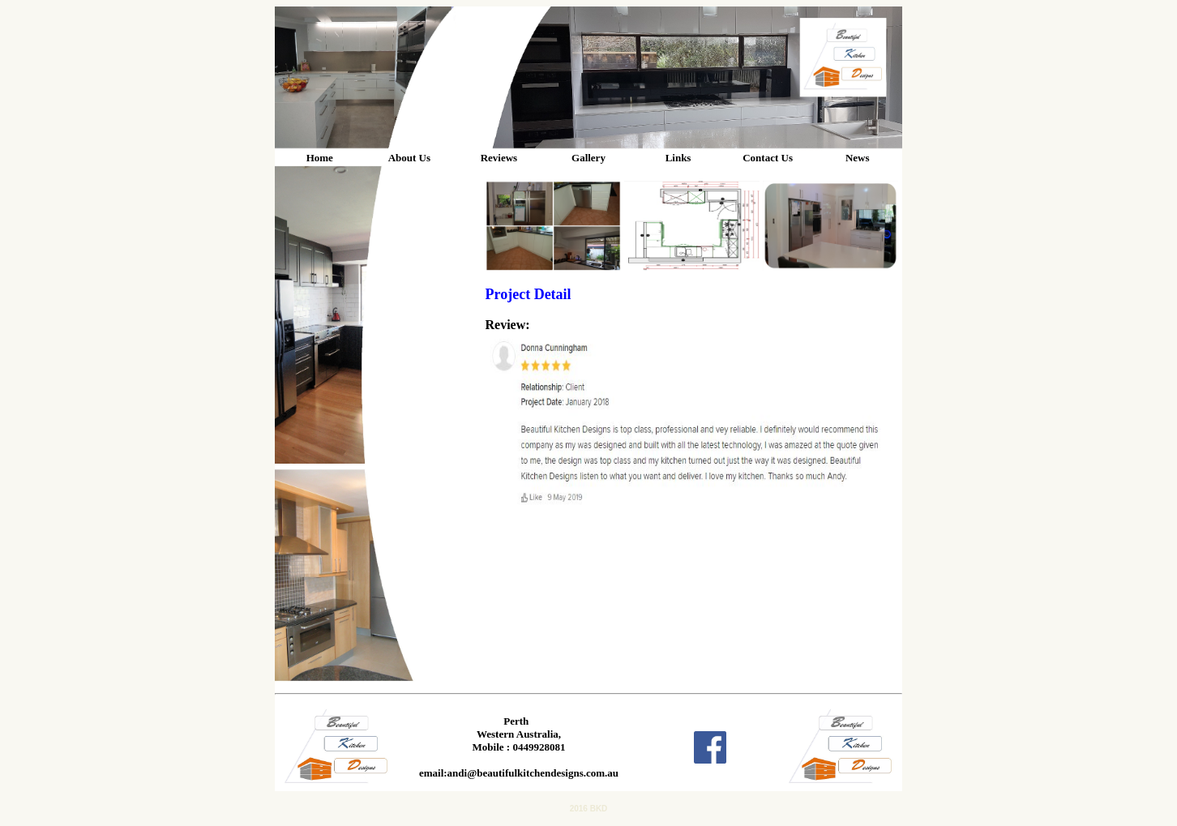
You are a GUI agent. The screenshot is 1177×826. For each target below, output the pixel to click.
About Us (409, 158)
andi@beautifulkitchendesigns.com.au (532, 773)
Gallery (588, 158)
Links (678, 158)
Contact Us (768, 158)
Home (319, 158)
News (857, 158)
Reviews (499, 158)
